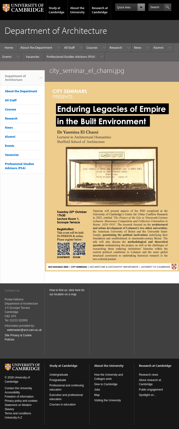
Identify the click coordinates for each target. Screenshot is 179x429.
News (137, 47)
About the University (77, 10)
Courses (92, 47)
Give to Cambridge (105, 384)
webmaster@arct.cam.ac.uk (24, 330)
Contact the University (18, 388)
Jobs (97, 389)
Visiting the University (107, 400)
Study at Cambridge (56, 10)
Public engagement (151, 389)
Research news (148, 374)
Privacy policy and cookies (21, 400)
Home (9, 47)
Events (7, 57)
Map (97, 395)
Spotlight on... (147, 395)
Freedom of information (19, 396)
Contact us (12, 290)
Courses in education (62, 404)
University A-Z (13, 417)
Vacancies (32, 57)
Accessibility (12, 392)
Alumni (158, 47)
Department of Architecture (15, 80)
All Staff (69, 47)
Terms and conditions (18, 413)
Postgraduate (57, 380)
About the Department (36, 47)
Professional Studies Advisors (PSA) (71, 57)
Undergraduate (58, 374)
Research (116, 47)
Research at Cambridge (100, 10)
